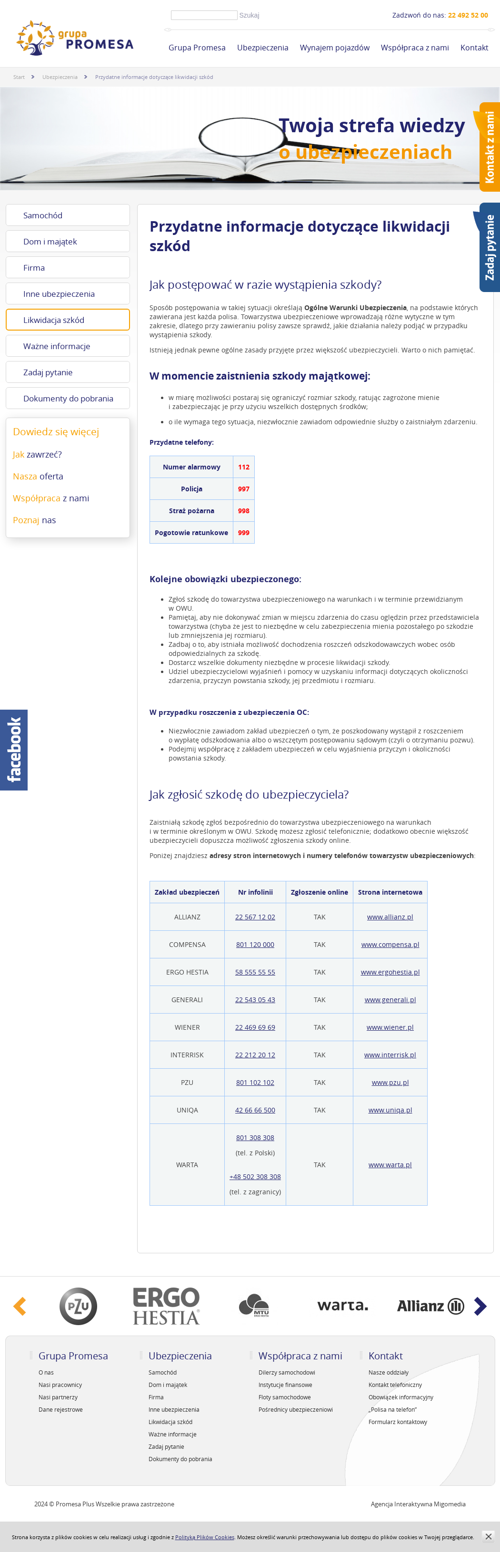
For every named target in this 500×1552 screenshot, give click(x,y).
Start (19, 76)
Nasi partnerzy (58, 1397)
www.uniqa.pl (390, 1109)
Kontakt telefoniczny (395, 1384)
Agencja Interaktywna (401, 1504)
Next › (480, 1306)
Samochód (42, 215)
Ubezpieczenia (263, 47)
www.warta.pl (390, 1164)
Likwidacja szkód (53, 319)
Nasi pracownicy (60, 1384)
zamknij (488, 1536)
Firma (34, 267)
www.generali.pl (390, 999)
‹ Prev (20, 1306)
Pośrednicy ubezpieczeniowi (296, 1409)
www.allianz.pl (390, 916)
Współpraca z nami (415, 47)
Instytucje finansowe (285, 1384)
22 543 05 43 (255, 999)
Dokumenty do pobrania (68, 398)
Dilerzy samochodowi (287, 1372)
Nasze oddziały (389, 1372)
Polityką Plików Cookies (204, 1537)
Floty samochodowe (285, 1397)
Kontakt (474, 47)
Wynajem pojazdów (335, 47)
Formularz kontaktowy (398, 1421)
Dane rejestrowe (61, 1409)
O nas (46, 1372)
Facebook (14, 750)
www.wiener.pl (390, 1027)
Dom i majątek (50, 241)
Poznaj (34, 520)
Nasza (38, 476)
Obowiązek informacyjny (401, 1397)
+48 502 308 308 (255, 1176)
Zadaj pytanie (48, 372)
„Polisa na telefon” (393, 1409)
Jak (37, 454)
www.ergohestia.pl (390, 971)
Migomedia (450, 1504)
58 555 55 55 (255, 971)
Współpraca (51, 498)
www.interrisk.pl (390, 1054)
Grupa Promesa (197, 47)
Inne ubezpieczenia (59, 293)
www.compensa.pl (390, 944)
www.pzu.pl (390, 1082)
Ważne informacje (56, 346)
